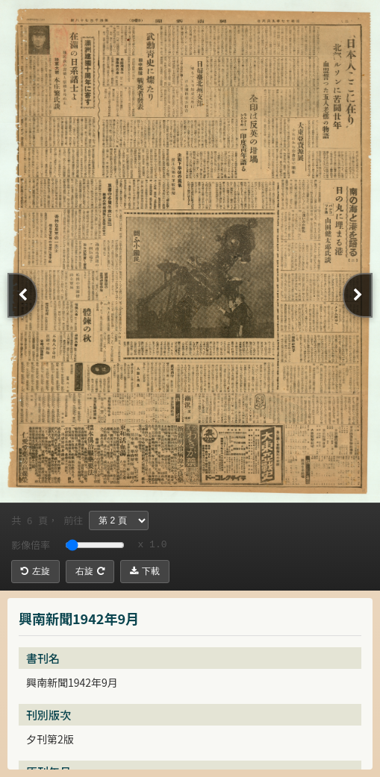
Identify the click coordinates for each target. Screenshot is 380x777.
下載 (145, 571)
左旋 (35, 571)
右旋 (90, 571)
